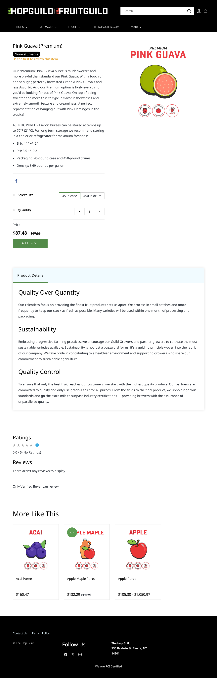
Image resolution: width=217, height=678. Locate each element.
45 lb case (69, 195)
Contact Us (20, 632)
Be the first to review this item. (36, 58)
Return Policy (41, 632)
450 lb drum (92, 195)
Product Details (30, 274)
